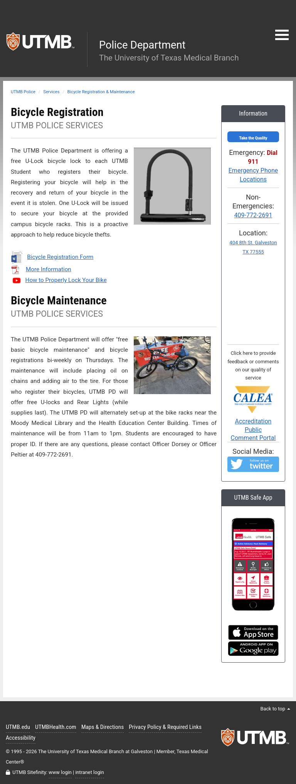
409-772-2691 (253, 215)
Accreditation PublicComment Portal (253, 418)
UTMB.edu (18, 727)
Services (51, 91)
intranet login (89, 772)
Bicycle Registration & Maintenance (101, 91)
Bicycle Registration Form (60, 256)
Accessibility (20, 737)
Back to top (275, 709)
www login (60, 772)
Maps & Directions (102, 727)
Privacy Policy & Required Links (165, 727)
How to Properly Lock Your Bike (66, 280)
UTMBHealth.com (55, 727)
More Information (48, 269)
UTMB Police (23, 91)
